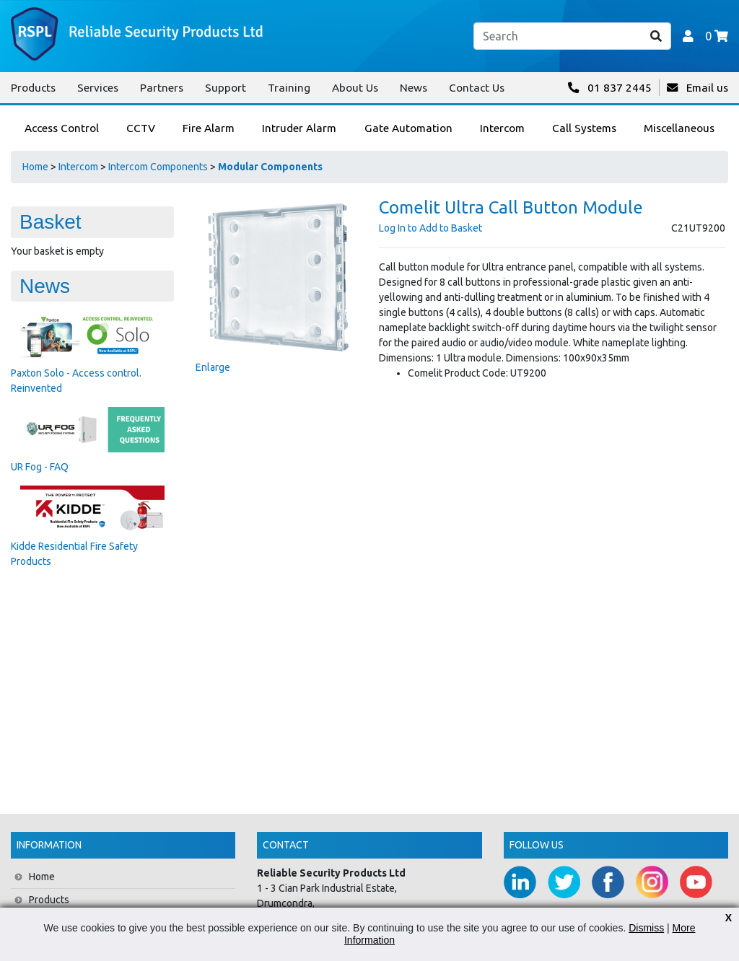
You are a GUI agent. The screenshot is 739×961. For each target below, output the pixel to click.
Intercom (78, 166)
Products (33, 88)
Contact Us (476, 88)
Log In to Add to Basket (430, 228)
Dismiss (646, 928)
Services (97, 88)
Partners (161, 88)
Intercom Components (158, 166)
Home (35, 166)
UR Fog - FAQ (40, 467)
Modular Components (270, 166)
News (413, 88)
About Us (355, 88)
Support (225, 88)
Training (289, 88)
